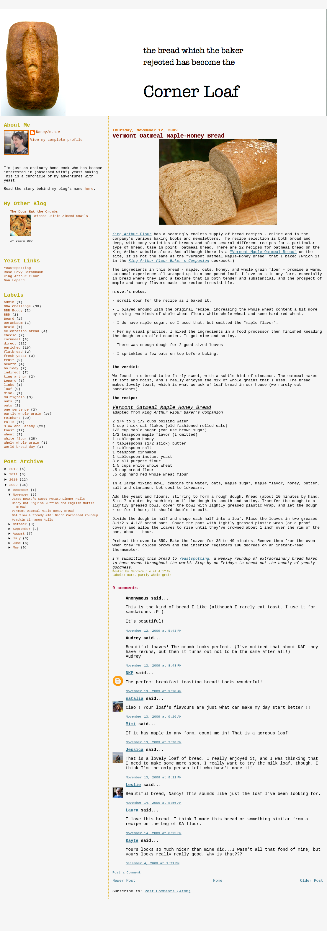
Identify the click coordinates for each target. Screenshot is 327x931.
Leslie (133, 785)
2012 (14, 469)
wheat (9, 434)
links (9, 385)
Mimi (131, 724)
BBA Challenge (17, 306)
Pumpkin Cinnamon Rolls (32, 520)
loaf (8, 389)
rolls (9, 422)
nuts (8, 401)
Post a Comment (126, 872)
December (22, 490)
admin (9, 302)
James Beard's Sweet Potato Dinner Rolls (48, 499)
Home (217, 880)
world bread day (19, 447)
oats (131, 575)
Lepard (10, 381)
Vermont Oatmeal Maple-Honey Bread (42, 511)
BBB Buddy (13, 310)
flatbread (13, 352)
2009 (14, 485)
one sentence (16, 410)
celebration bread (21, 331)
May (17, 547)
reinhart (12, 418)
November (22, 494)
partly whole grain (154, 575)
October (21, 524)
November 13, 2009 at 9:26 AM (154, 716)
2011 (14, 474)
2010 (14, 480)
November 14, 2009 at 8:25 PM (154, 833)
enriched (12, 348)
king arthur (15, 377)
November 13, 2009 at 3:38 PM (154, 742)
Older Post (311, 880)
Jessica (134, 749)
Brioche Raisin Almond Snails (60, 216)
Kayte (132, 840)
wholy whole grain (21, 443)
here (89, 189)
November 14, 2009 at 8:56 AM (154, 803)
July (18, 538)
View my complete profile (56, 140)
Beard (9, 319)
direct (10, 344)
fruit (9, 360)
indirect (12, 372)
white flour (15, 439)
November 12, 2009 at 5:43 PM (154, 631)
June (18, 543)
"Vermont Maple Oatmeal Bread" (263, 252)
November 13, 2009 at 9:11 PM (154, 777)
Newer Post (123, 880)
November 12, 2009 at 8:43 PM (154, 665)
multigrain (14, 397)
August (20, 533)
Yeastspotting (194, 558)
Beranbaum (13, 323)
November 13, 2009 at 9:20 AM (154, 691)
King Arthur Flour (132, 234)
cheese (10, 335)
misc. (9, 393)
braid (9, 327)
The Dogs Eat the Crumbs (34, 212)
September (23, 529)
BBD (7, 315)
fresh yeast (15, 356)
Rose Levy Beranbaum (23, 272)
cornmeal (12, 339)
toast (9, 430)
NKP (129, 673)
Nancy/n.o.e (48, 132)
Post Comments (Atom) (168, 891)
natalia (134, 698)
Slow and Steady (19, 426)
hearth (10, 364)
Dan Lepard (14, 280)
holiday (11, 368)
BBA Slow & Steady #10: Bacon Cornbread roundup (55, 515)
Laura (132, 810)
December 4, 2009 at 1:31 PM (152, 863)
